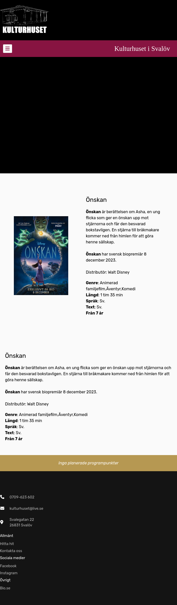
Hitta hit (7, 544)
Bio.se (5, 588)
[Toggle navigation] (7, 48)
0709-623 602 (22, 497)
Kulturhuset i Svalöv (142, 48)
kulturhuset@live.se (26, 508)
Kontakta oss (11, 551)
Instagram (9, 573)
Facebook (8, 566)
